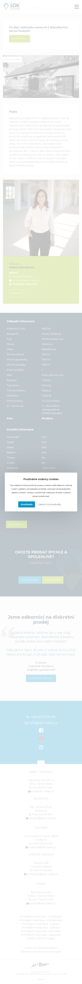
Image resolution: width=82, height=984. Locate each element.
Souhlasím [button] (27, 504)
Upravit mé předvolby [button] (49, 504)
